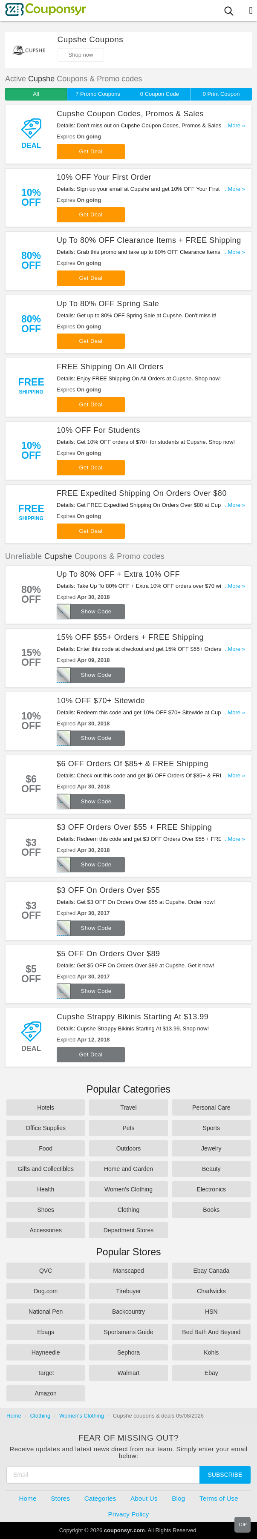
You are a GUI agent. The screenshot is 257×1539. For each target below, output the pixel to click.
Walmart (129, 1372)
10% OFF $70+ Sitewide (101, 700)
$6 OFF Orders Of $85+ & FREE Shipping (132, 763)
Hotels (45, 1107)
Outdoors (128, 1148)
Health (45, 1189)
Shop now (81, 55)
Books (211, 1209)
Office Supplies (46, 1128)
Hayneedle (46, 1352)
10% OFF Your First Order (104, 177)
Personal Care (211, 1107)
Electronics (211, 1189)
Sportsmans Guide (128, 1332)
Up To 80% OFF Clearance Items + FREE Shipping (149, 240)
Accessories (45, 1230)
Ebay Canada (211, 1270)
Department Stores (129, 1230)
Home (13, 1415)
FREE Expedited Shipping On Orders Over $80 (142, 493)
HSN (211, 1311)
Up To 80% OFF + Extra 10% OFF (118, 574)
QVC (45, 1270)
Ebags (45, 1332)
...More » (234, 125)
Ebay (211, 1372)
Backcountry (128, 1311)
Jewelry (211, 1148)
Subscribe (225, 1474)
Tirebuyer (128, 1291)
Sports (211, 1128)
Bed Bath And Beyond (211, 1332)
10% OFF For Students (98, 430)
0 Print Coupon (221, 94)
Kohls (211, 1352)
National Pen (46, 1311)
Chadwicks (211, 1291)
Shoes (45, 1209)
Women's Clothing (128, 1189)
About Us (143, 1498)
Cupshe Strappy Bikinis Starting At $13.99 (132, 1017)
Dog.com (46, 1291)
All (36, 94)
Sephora (128, 1352)
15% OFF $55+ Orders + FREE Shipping (130, 637)
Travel (128, 1107)
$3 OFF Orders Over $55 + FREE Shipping (134, 827)
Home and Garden (128, 1168)
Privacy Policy (128, 1514)
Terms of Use (218, 1498)
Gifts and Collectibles (45, 1168)
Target (46, 1372)
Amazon (45, 1393)
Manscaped (128, 1270)
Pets (128, 1128)
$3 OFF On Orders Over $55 (108, 890)
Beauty (211, 1168)
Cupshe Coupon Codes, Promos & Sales (130, 113)
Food (45, 1148)
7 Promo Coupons (97, 94)
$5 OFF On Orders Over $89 (108, 953)
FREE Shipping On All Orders (110, 366)
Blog (178, 1498)
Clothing (128, 1209)
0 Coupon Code (159, 94)
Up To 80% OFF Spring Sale (108, 303)
